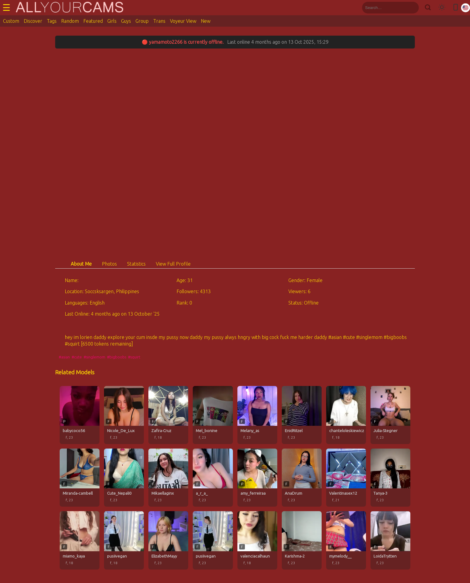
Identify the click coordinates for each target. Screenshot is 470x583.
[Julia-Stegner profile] (390, 415)
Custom (11, 21)
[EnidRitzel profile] (302, 415)
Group (142, 21)
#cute (77, 357)
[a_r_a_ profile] (213, 478)
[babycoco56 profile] (80, 415)
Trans (159, 21)
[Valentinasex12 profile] (346, 478)
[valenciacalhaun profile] (257, 540)
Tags (52, 21)
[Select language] (465, 7)
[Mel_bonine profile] (213, 415)
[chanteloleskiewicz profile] (346, 415)
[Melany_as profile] (257, 415)
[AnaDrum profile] (302, 478)
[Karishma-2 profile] (302, 540)
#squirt (134, 357)
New (205, 21)
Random (70, 21)
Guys (126, 21)
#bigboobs (116, 357)
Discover (33, 21)
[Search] (427, 7)
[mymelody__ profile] (346, 540)
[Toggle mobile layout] (455, 7)
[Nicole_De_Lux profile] (124, 415)
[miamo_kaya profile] (80, 540)
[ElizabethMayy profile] (168, 540)
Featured (93, 21)
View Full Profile (173, 263)
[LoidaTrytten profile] (390, 540)
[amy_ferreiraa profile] (257, 478)
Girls (112, 21)
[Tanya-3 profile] (390, 478)
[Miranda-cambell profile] (80, 478)
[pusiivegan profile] (124, 540)
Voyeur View (183, 21)
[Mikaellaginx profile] (168, 478)
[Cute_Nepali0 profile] (124, 478)
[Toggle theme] (441, 7)
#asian (64, 357)
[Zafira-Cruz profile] (168, 415)
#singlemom (94, 357)
